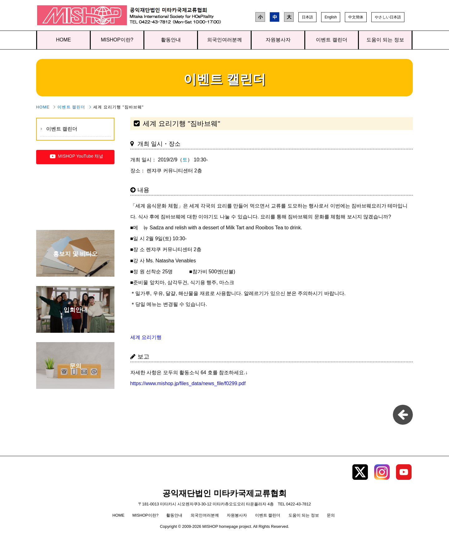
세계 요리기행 (146, 337)
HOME (63, 39)
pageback (403, 415)
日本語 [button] (307, 17)
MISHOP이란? (117, 39)
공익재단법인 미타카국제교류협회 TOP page (82, 16)
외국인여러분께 (224, 39)
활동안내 (171, 39)
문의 (331, 515)
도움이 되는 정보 (385, 39)
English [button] (331, 17)
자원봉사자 (278, 39)
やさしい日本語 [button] (388, 17)
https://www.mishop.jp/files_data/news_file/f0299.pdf (188, 383)
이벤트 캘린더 (331, 39)
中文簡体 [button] (355, 17)
